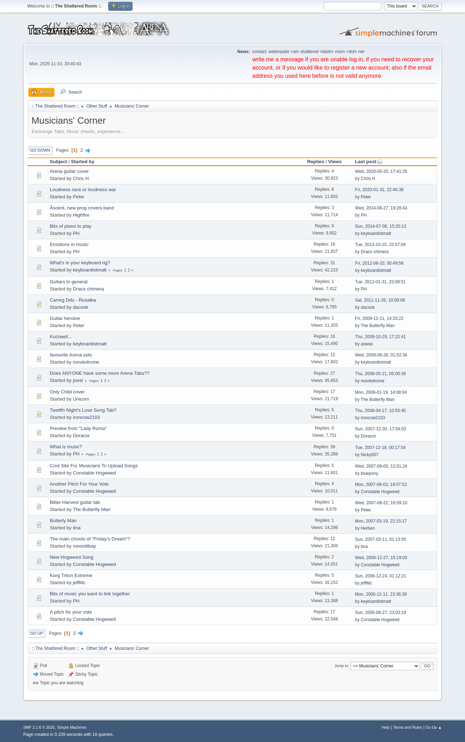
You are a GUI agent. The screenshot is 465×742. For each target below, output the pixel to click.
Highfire (81, 215)
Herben (368, 528)
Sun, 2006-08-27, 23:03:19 (380, 612)
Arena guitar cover (69, 171)
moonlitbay (84, 546)
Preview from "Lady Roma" (78, 428)
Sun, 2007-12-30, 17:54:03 (380, 428)
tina (77, 527)
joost (78, 380)
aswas (367, 343)
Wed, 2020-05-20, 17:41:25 (381, 171)
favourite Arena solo (71, 355)
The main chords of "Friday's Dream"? (90, 539)
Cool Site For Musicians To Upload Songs (94, 465)
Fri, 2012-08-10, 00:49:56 (379, 263)
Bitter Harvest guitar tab (75, 502)
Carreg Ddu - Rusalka (73, 300)
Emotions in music (69, 244)
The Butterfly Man (378, 325)
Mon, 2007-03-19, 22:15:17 (381, 521)
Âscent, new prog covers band (82, 208)
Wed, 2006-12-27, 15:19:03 (381, 557)
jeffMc (79, 582)
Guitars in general (68, 281)
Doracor (81, 435)
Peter (78, 196)
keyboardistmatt (376, 233)
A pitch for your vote (71, 612)
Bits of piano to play (70, 226)
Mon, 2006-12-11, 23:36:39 (381, 594)
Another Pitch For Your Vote (79, 484)
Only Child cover (67, 391)
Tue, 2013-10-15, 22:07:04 (380, 244)
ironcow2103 (86, 417)
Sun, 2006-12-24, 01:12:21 (380, 575)
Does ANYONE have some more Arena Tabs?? (99, 373)
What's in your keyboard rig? (80, 262)
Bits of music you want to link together (90, 593)
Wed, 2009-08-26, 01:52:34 (381, 355)
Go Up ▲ (434, 727)
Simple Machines (71, 727)
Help (386, 727)
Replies (315, 161)
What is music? (66, 446)
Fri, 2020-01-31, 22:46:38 (379, 189)
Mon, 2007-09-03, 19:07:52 (381, 484)
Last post (369, 161)
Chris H (80, 178)
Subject (58, 161)
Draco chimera (375, 251)
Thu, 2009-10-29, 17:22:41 (380, 336)
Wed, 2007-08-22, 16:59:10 (381, 502)
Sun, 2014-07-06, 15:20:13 (380, 226)
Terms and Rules (407, 727)
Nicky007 (369, 454)
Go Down (40, 150)
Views (335, 161)
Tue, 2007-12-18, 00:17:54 (380, 447)
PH (364, 215)
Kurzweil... (61, 336)
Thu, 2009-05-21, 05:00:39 (380, 373)
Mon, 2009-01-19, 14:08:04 (381, 392)
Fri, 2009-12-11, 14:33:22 (379, 318)
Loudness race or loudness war (83, 189)
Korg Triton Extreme (71, 575)
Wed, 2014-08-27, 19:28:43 (381, 208)
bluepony (369, 473)
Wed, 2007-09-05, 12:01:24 (381, 466)
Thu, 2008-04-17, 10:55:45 (380, 410)
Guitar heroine (65, 318)
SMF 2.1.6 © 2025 (39, 727)
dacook (80, 307)
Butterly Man (63, 520)
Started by (82, 161)
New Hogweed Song (72, 557)
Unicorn (81, 399)
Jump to (341, 665)
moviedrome (86, 362)
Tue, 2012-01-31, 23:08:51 (380, 281)
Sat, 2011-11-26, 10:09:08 (380, 300)
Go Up (36, 633)
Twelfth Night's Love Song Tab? (83, 410)
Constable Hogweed (94, 473)
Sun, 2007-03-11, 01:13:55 (380, 539)
